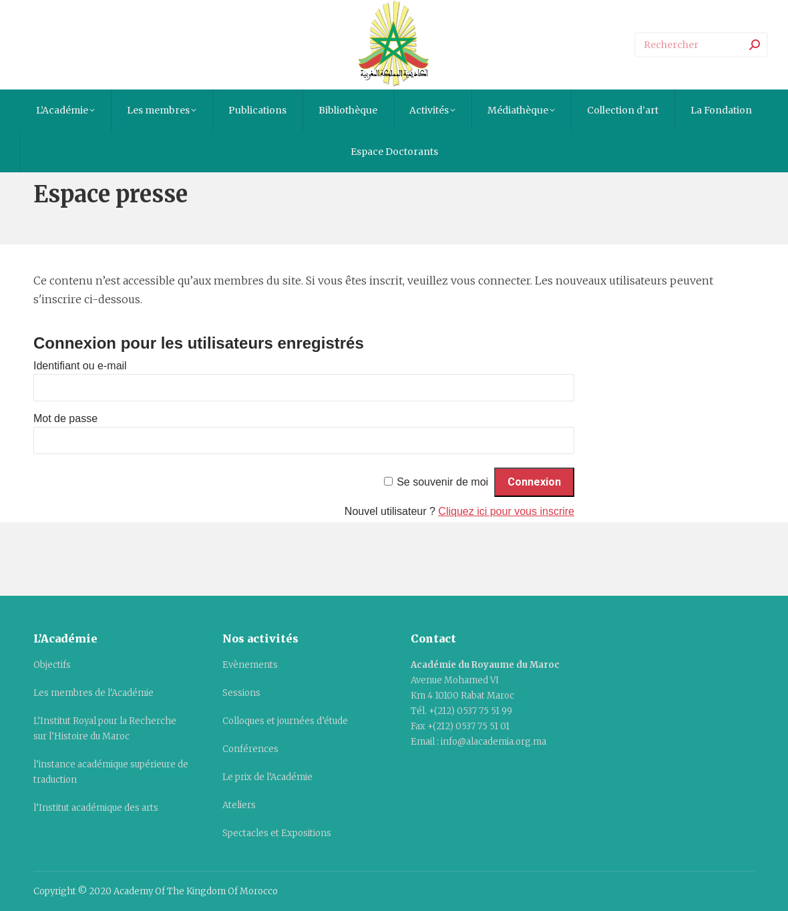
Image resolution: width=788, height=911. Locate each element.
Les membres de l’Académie (93, 693)
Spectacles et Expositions (276, 833)
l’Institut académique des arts (95, 807)
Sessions (241, 693)
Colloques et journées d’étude (285, 721)
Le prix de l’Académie (267, 777)
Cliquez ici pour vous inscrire (506, 511)
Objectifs (52, 665)
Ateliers (239, 805)
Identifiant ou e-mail (80, 365)
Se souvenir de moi (442, 482)
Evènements (250, 665)
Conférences (250, 749)
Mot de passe (65, 418)
